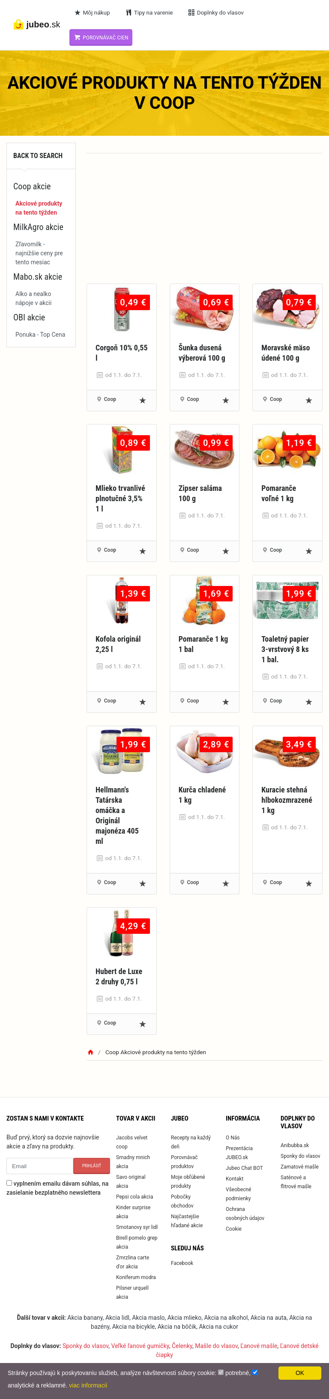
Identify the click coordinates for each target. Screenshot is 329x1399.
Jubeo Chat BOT (244, 1168)
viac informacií (88, 1385)
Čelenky (182, 1345)
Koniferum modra (136, 1277)
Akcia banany (84, 1317)
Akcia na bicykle (133, 1326)
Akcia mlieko (184, 1317)
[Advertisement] (205, 224)
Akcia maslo (148, 1317)
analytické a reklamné (37, 1385)
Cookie (234, 1229)
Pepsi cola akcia (134, 1197)
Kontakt (234, 1179)
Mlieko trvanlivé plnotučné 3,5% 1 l (120, 498)
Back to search (38, 156)
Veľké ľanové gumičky (140, 1345)
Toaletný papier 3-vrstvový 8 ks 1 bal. (285, 649)
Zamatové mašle (300, 1167)
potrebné (237, 1372)
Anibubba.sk (295, 1145)
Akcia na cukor (218, 1326)
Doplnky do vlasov (215, 12)
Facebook (182, 1263)
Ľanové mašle (258, 1345)
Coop (110, 399)
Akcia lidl (117, 1317)
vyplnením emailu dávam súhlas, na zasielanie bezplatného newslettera (57, 1188)
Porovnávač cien (101, 37)
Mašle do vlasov (216, 1345)
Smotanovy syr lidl (137, 1227)
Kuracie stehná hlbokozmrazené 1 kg (286, 800)
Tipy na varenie (149, 12)
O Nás (233, 1138)
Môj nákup (91, 12)
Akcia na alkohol (226, 1317)
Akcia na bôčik (177, 1326)
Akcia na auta (269, 1317)
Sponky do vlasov (300, 1156)
